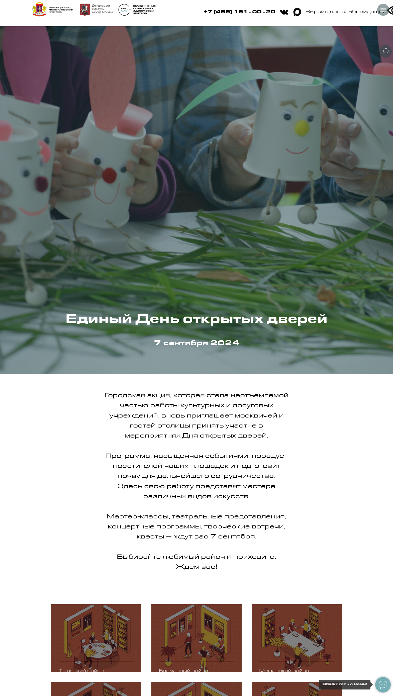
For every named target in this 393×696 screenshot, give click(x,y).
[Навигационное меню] (383, 10)
